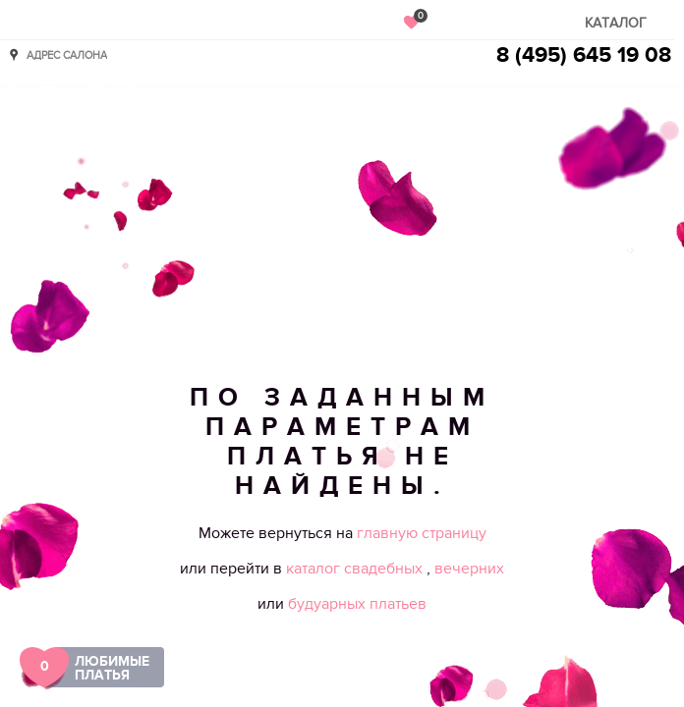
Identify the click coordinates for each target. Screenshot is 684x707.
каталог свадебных (356, 568)
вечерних (469, 568)
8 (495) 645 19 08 (583, 55)
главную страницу (421, 533)
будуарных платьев (357, 604)
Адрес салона (67, 54)
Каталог (616, 23)
